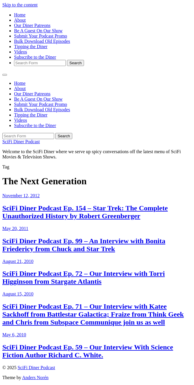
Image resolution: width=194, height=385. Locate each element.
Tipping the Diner (30, 46)
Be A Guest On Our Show (38, 30)
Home (19, 14)
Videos (20, 51)
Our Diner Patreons (32, 25)
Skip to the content (19, 4)
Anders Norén (35, 377)
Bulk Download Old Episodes (42, 41)
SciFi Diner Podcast (21, 141)
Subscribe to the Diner (35, 57)
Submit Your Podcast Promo (40, 35)
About (20, 20)
